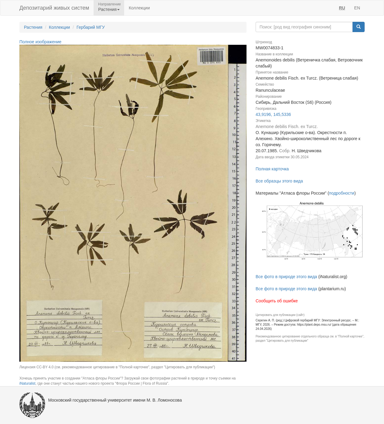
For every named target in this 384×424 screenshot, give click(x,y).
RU (342, 7)
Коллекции (139, 7)
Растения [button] (109, 9)
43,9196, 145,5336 (273, 114)
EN (357, 7)
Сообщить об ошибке (277, 300)
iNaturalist (27, 383)
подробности (341, 193)
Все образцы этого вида (279, 181)
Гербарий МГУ (91, 27)
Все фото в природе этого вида (286, 276)
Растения (33, 27)
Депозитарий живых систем (54, 8)
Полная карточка (272, 168)
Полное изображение (40, 41)
